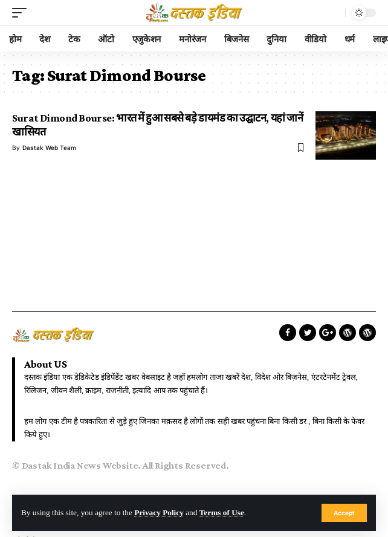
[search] (333, 13)
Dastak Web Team (49, 147)
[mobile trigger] (22, 13)
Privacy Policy (159, 512)
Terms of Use (221, 512)
